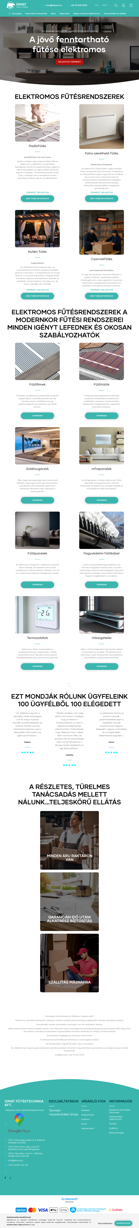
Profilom (85, 1119)
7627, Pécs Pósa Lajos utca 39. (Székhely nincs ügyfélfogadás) (23, 1148)
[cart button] (131, 5)
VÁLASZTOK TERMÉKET (69, 62)
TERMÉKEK (101, 416)
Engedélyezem (123, 1223)
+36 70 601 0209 (79, 5)
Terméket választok (101, 290)
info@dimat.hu (54, 5)
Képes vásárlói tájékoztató (87, 14)
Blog (53, 14)
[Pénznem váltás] (105, 5)
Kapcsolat (64, 14)
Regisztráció (87, 1115)
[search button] (116, 5)
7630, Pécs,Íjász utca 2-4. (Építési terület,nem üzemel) (25, 1154)
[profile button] (123, 5)
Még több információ (37, 199)
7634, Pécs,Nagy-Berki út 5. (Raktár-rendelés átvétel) (26, 1141)
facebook (5, 1178)
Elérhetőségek (116, 1133)
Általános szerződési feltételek (119, 1111)
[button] (15, 14)
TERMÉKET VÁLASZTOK (37, 192)
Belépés (85, 1110)
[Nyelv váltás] (97, 5)
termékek (37, 416)
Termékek (37, 500)
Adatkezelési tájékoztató (115, 1118)
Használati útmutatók (36, 14)
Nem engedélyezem (105, 1223)
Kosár (84, 1124)
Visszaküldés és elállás (115, 14)
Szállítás (113, 1128)
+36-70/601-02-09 (18, 1165)
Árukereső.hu (69, 1202)
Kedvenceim (87, 1128)
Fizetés (113, 1124)
